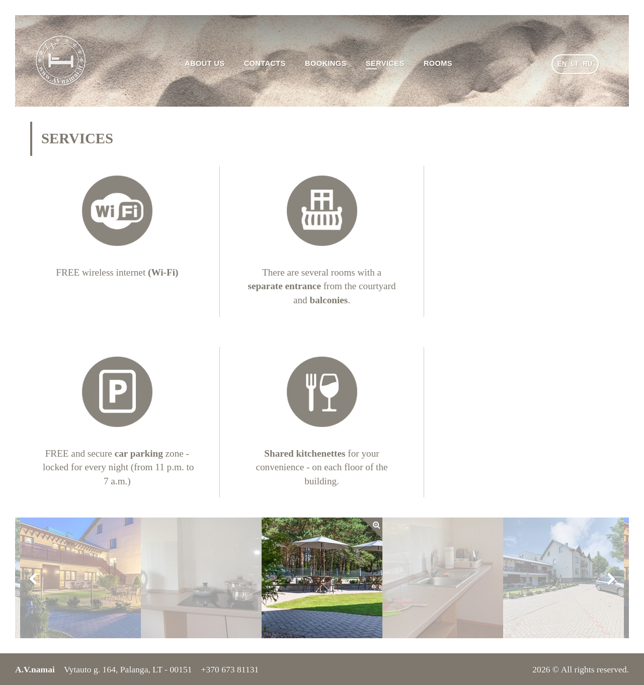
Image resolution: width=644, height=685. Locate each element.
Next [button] (611, 578)
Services (385, 63)
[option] (322, 578)
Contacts (265, 63)
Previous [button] (33, 578)
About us (204, 63)
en (562, 63)
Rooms (438, 63)
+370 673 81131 (230, 669)
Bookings (326, 63)
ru (588, 63)
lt (575, 63)
